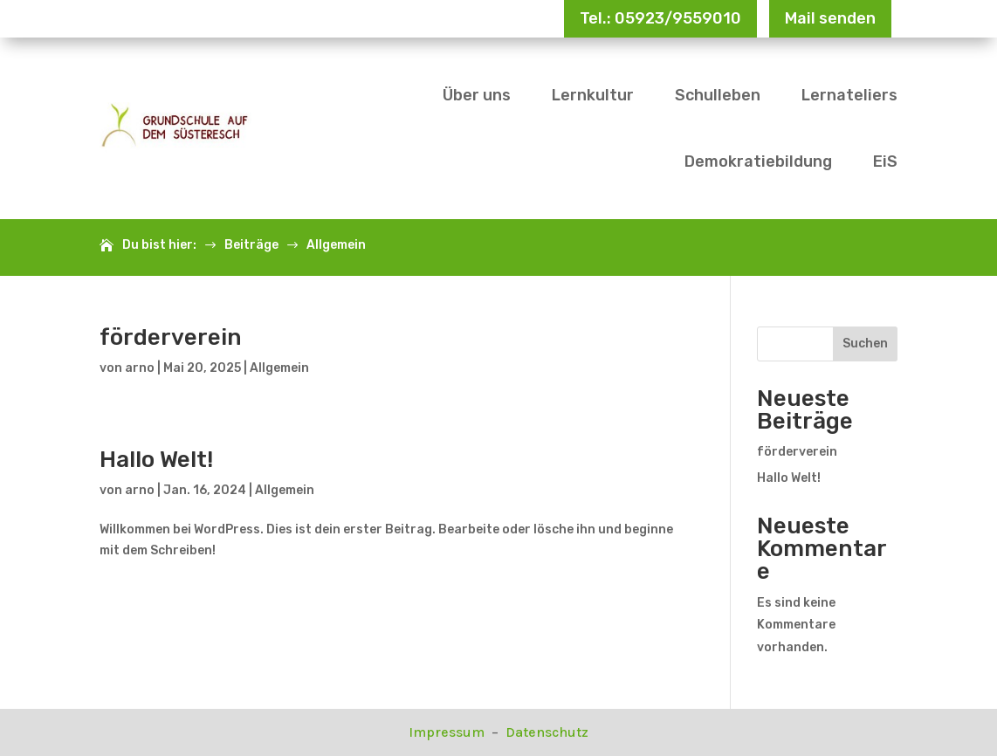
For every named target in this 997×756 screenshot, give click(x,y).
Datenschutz (546, 732)
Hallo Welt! (156, 459)
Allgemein (279, 368)
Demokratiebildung (758, 161)
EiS (885, 161)
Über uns (477, 95)
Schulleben (717, 95)
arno (140, 368)
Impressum (448, 732)
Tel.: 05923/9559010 (660, 18)
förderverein (171, 337)
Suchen (865, 343)
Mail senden (830, 18)
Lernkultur (593, 95)
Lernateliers (849, 95)
